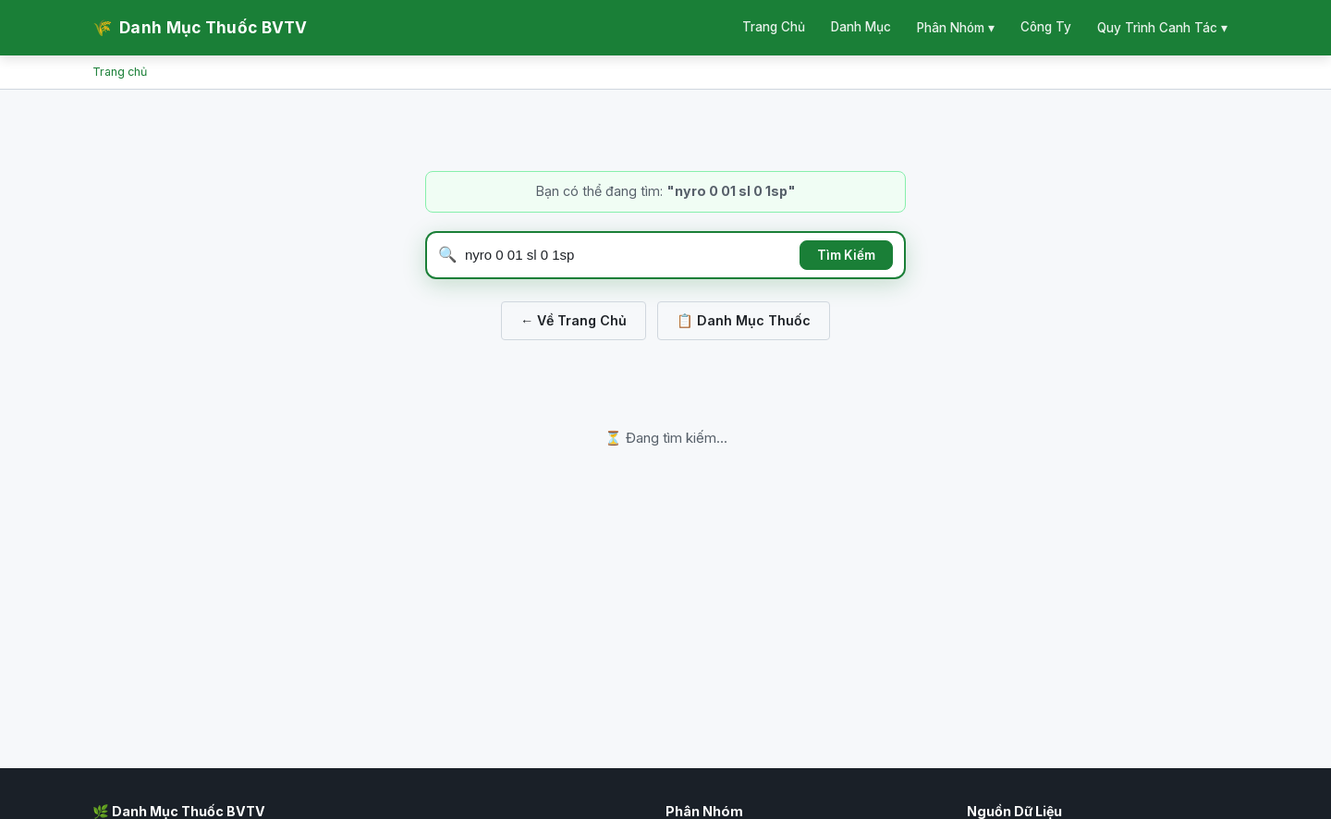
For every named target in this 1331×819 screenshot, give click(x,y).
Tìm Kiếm (846, 255)
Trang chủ (119, 72)
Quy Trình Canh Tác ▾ (1162, 27)
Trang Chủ (773, 26)
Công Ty (1045, 26)
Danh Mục (861, 26)
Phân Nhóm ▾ (956, 27)
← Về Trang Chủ (573, 320)
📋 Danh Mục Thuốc (744, 320)
